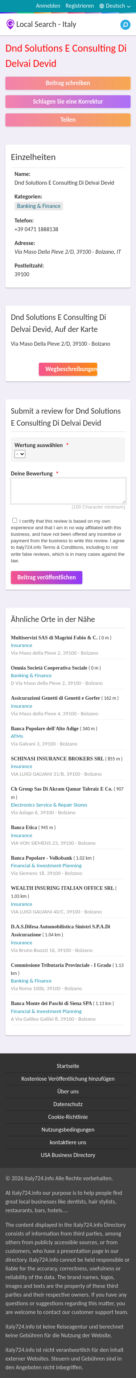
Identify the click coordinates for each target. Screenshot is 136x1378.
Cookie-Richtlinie (68, 1116)
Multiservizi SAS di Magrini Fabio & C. (55, 637)
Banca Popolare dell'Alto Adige (45, 728)
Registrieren (80, 5)
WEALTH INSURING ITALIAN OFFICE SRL (63, 888)
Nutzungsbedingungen (68, 1129)
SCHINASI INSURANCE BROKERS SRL (58, 759)
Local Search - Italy (46, 24)
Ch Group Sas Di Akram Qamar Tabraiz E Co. (62, 789)
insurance (21, 645)
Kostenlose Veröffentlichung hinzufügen (68, 1078)
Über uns (68, 1091)
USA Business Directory (68, 1155)
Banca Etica (24, 827)
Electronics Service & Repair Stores (49, 805)
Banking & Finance (39, 205)
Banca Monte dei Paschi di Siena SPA (52, 1003)
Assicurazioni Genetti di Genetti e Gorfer (56, 698)
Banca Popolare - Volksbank (42, 858)
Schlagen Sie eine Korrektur (68, 101)
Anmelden (48, 5)
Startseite (68, 1065)
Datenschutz (67, 1104)
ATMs (17, 736)
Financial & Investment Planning (46, 865)
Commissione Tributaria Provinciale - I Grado (61, 965)
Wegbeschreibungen (71, 369)
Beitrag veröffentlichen (46, 577)
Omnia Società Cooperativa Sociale (49, 668)
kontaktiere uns (68, 1142)
